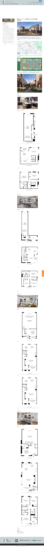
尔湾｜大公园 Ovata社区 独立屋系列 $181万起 (8, 34)
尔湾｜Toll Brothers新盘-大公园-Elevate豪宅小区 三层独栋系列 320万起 (9, 37)
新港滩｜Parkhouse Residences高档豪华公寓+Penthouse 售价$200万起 (9, 38)
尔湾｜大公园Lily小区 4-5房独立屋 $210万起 (8, 33)
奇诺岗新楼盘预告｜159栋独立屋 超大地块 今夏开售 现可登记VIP (9, 42)
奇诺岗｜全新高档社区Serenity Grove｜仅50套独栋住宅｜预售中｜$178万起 (9, 29)
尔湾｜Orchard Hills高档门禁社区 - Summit (8, 32)
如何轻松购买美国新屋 (6, 27)
